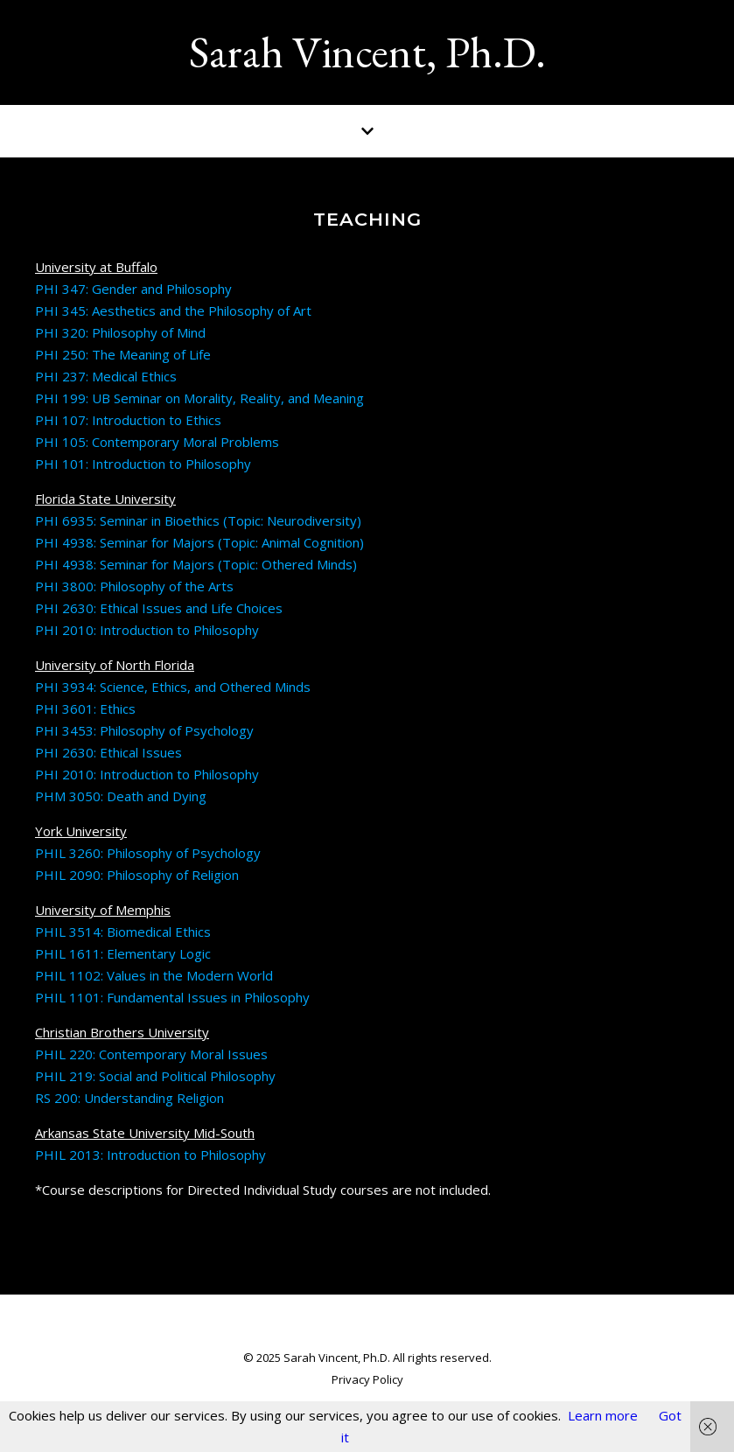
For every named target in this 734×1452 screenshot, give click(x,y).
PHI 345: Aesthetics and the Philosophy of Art (173, 310)
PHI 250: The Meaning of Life (123, 354)
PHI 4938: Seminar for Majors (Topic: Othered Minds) (196, 564)
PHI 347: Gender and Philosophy (133, 288)
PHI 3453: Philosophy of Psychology (144, 730)
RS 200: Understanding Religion (129, 1097)
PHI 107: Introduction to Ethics (128, 420)
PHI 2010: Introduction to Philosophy (147, 630)
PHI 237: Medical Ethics (106, 376)
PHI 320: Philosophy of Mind (120, 332)
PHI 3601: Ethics (85, 708)
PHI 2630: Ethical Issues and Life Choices (159, 608)
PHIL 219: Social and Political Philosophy (155, 1076)
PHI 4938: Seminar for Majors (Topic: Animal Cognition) (199, 542)
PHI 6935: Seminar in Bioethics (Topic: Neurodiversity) (200, 520)
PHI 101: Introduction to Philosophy (143, 463)
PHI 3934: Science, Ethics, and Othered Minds (173, 686)
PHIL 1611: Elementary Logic (123, 953)
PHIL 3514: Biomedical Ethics (123, 931)
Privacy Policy (367, 1379)
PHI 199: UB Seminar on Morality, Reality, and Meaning (199, 398)
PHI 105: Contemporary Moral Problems (157, 441)
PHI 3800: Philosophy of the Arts (134, 586)
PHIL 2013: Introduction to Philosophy (150, 1154)
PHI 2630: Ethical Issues (108, 752)
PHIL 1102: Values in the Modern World (154, 975)
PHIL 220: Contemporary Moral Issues (151, 1054)
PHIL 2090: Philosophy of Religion (137, 874)
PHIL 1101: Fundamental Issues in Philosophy (172, 997)
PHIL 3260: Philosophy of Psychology (148, 853)
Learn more (603, 1415)
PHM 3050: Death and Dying (120, 796)
